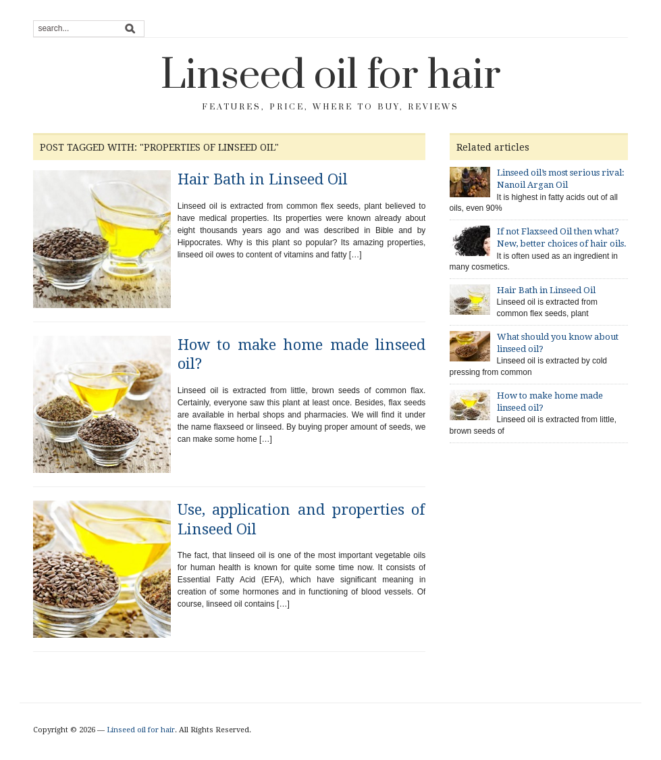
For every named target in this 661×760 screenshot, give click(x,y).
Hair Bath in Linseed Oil (263, 179)
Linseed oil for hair (331, 75)
